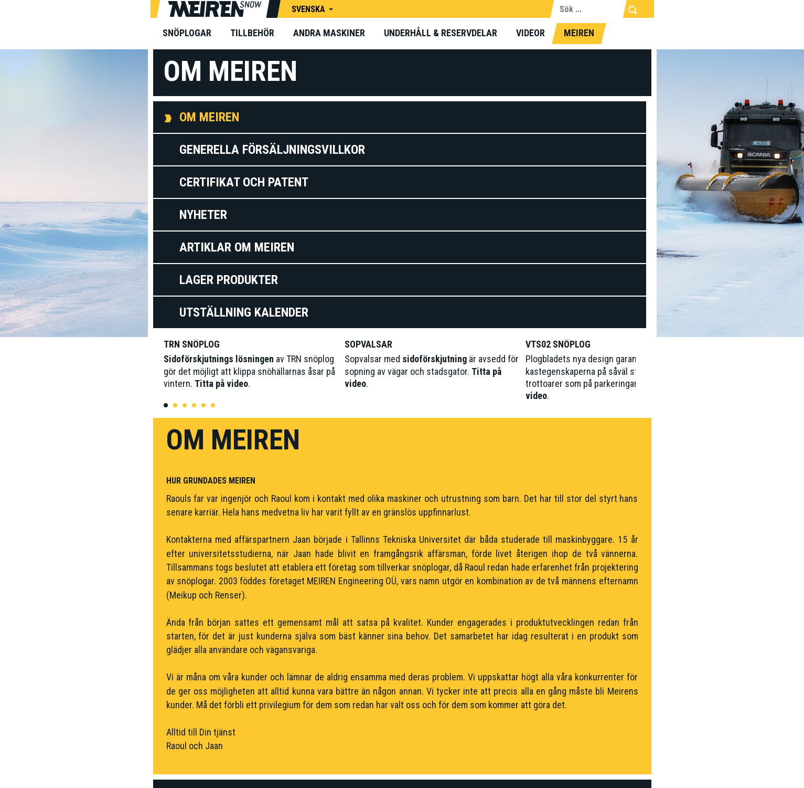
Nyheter (203, 214)
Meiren (579, 32)
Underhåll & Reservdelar (440, 32)
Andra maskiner (329, 32)
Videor (530, 32)
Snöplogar (187, 32)
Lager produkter (228, 279)
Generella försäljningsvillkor (272, 149)
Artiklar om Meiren (236, 247)
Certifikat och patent (243, 182)
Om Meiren (209, 117)
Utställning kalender (243, 312)
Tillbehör (252, 32)
